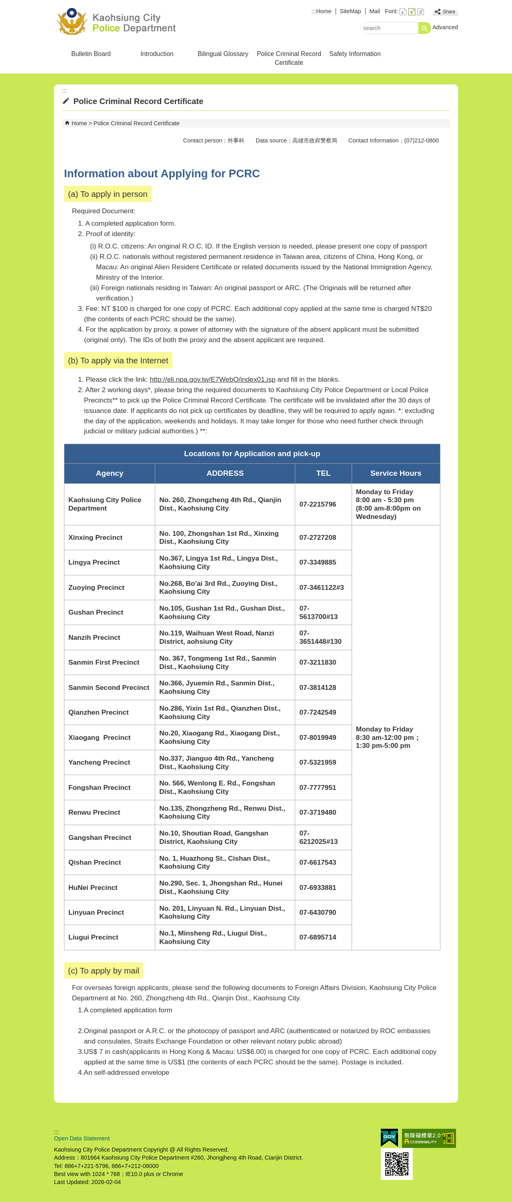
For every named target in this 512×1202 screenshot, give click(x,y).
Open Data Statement (82, 1138)
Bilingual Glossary (223, 53)
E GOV (389, 1138)
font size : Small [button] (403, 11)
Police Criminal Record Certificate (289, 58)
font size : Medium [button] (412, 12)
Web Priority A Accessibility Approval (429, 1138)
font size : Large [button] (420, 11)
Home (323, 11)
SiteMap (350, 11)
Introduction (157, 53)
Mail (375, 11)
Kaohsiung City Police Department (121, 21)
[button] (424, 28)
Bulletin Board (91, 53)
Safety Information (354, 53)
